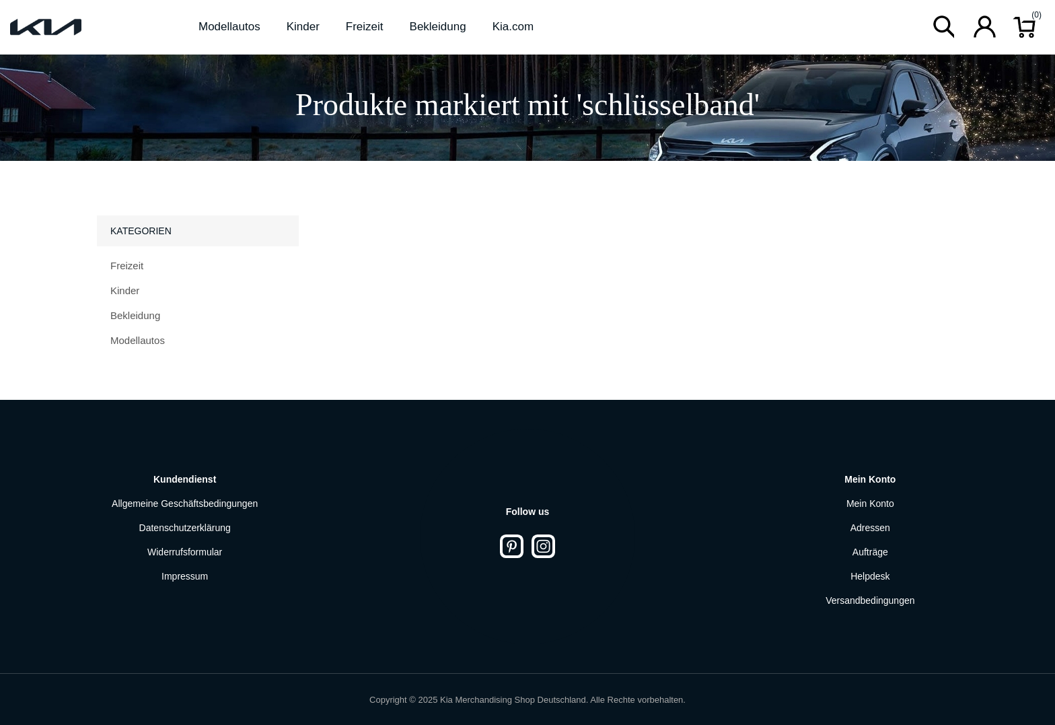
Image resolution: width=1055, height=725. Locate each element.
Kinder (124, 290)
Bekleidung (135, 315)
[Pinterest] (511, 546)
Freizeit (126, 265)
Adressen (870, 527)
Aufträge (870, 552)
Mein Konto (870, 503)
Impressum (184, 576)
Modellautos (137, 340)
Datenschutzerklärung (185, 527)
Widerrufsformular (184, 552)
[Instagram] (543, 546)
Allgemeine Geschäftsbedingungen (185, 503)
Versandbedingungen (870, 600)
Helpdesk (869, 576)
